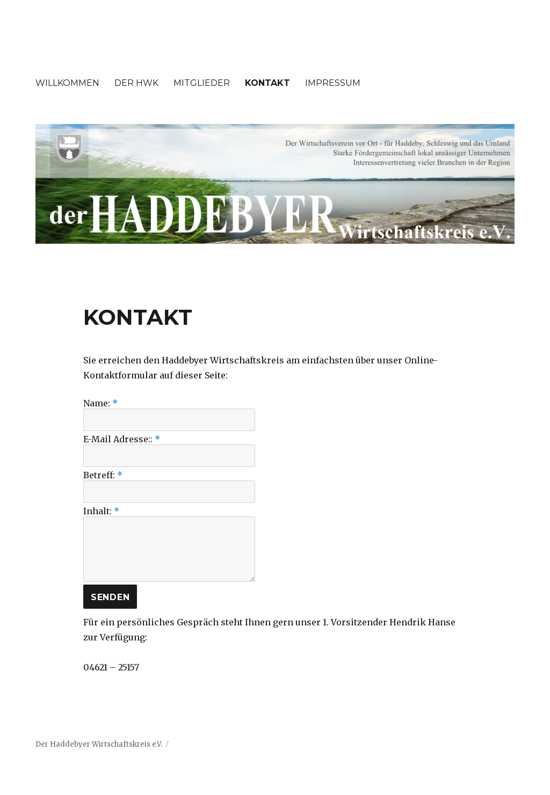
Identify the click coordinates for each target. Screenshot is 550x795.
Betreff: (102, 475)
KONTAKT (267, 83)
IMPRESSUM (332, 83)
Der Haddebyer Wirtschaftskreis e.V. (98, 744)
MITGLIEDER (201, 83)
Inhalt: (101, 511)
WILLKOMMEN (67, 83)
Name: (100, 403)
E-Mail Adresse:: (121, 439)
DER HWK (136, 83)
